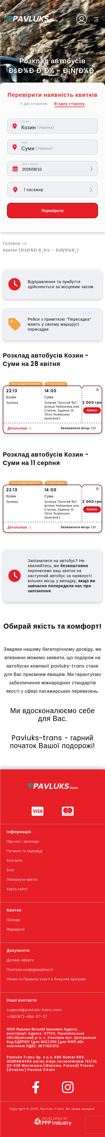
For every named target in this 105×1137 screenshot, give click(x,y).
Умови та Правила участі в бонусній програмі (46, 979)
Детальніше (17, 428)
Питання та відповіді (25, 851)
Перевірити (52, 210)
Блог (11, 870)
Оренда (13, 919)
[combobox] (56, 126)
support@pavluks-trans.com (34, 1009)
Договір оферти (20, 960)
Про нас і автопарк (23, 841)
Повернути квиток (22, 879)
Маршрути (16, 929)
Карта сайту (17, 889)
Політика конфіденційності (30, 969)
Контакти (14, 860)
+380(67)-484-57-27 (27, 1016)
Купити (92, 410)
